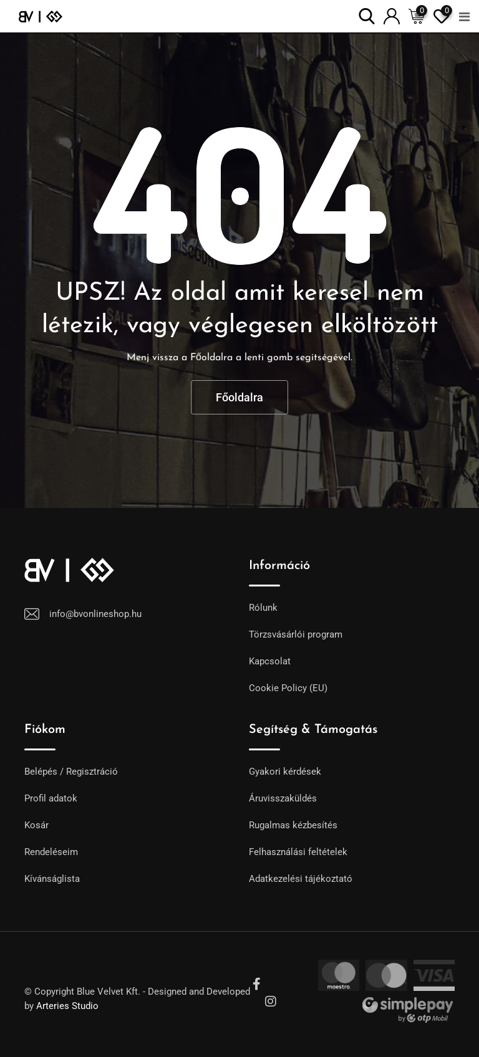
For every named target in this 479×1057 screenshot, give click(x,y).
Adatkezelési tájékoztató (300, 878)
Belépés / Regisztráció (71, 771)
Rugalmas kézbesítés (293, 825)
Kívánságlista (52, 878)
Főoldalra (239, 397)
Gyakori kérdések (285, 771)
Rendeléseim (51, 852)
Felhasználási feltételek (298, 852)
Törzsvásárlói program (295, 634)
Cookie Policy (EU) (288, 688)
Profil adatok (50, 798)
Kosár (36, 825)
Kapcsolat (270, 661)
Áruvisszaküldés (283, 798)
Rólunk (263, 607)
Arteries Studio (67, 1006)
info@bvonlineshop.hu (95, 613)
